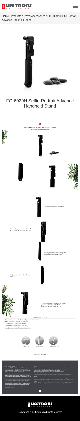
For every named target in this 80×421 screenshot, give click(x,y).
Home (5, 16)
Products (16, 16)
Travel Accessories (34, 16)
